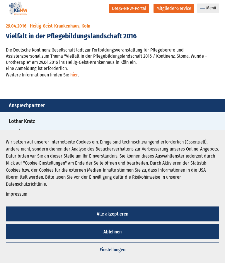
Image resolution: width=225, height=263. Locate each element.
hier (74, 75)
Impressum (16, 194)
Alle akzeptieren (112, 214)
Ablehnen (112, 232)
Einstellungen (112, 249)
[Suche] (100, 8)
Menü (208, 8)
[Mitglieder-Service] (174, 8)
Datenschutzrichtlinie (26, 184)
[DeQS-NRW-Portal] (129, 8)
